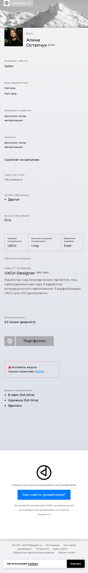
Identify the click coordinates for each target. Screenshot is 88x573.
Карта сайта (60, 548)
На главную (53, 545)
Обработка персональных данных (33, 552)
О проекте (42, 548)
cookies (33, 563)
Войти (39, 371)
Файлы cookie (66, 552)
